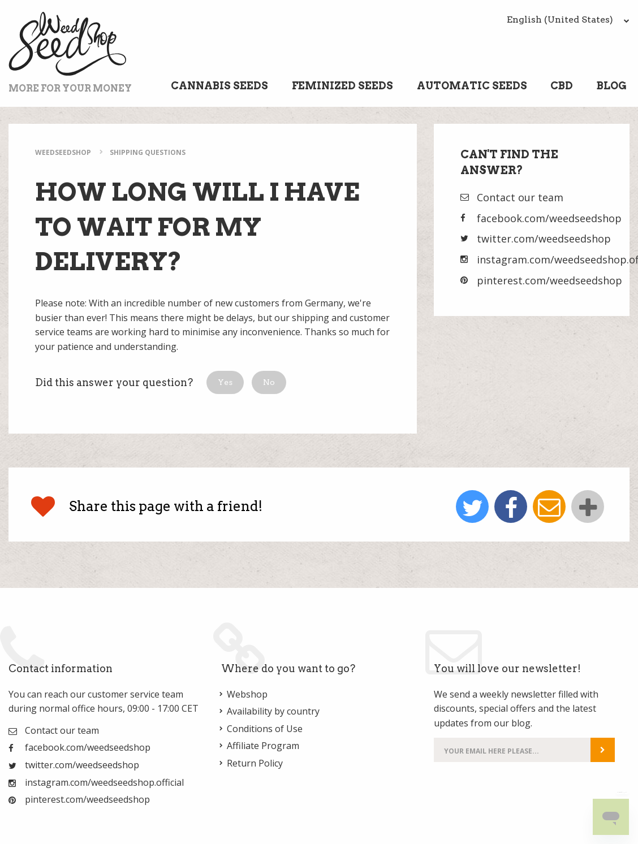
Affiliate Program (263, 745)
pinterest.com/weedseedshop (549, 280)
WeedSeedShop (63, 152)
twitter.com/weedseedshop (544, 238)
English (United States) (568, 19)
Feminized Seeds (342, 86)
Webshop (247, 694)
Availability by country (273, 711)
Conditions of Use (265, 728)
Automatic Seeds (472, 86)
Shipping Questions (148, 152)
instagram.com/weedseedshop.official (104, 782)
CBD (561, 86)
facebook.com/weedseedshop (549, 218)
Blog (612, 86)
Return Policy (255, 763)
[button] (225, 382)
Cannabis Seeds (219, 86)
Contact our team (520, 197)
